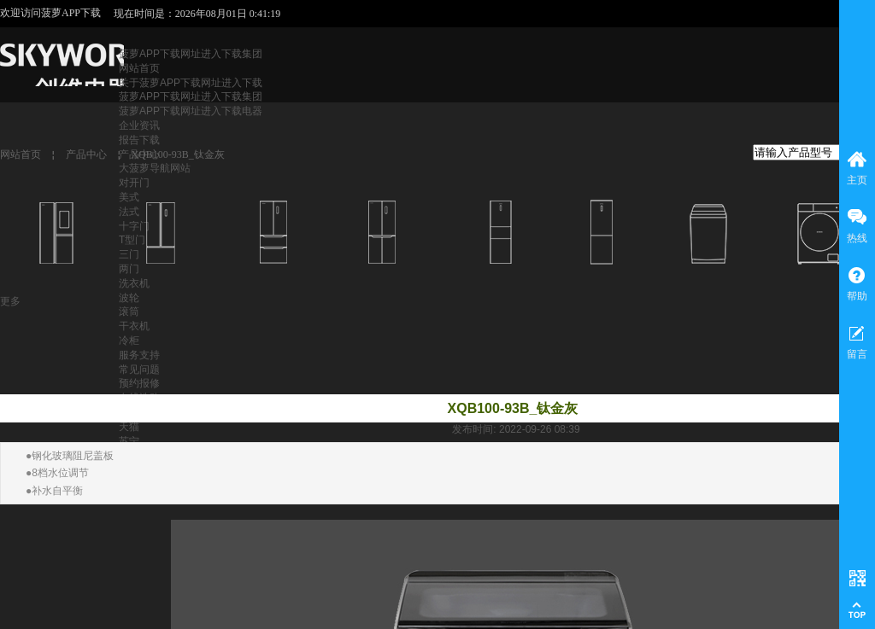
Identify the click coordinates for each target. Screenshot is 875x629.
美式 (129, 197)
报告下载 (139, 140)
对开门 (134, 183)
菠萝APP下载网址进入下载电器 (190, 111)
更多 (10, 301)
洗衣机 (134, 283)
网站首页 (139, 68)
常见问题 (139, 370)
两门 (129, 269)
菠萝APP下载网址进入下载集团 (190, 54)
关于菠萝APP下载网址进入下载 (190, 83)
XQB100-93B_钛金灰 (177, 154)
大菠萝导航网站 (155, 168)
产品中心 (86, 154)
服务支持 (139, 355)
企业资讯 (139, 125)
